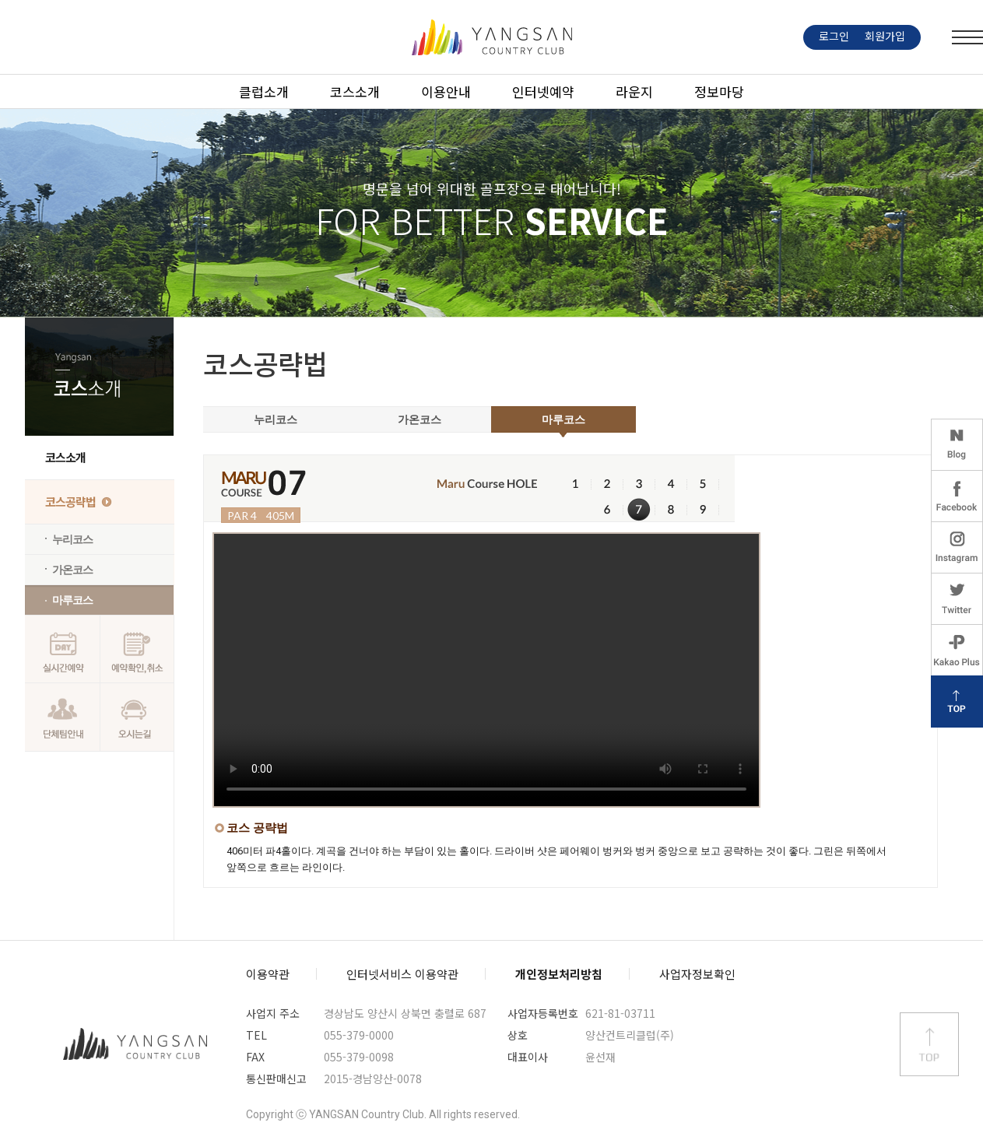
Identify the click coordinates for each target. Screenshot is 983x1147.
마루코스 (72, 600)
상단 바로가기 (929, 1044)
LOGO (492, 37)
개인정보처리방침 (558, 974)
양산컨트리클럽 (135, 1044)
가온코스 (72, 569)
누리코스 (72, 539)
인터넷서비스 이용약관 (402, 974)
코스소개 (65, 457)
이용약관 (268, 974)
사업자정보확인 (697, 974)
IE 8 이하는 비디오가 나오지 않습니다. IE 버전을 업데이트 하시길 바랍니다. (486, 670)
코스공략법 (70, 501)
